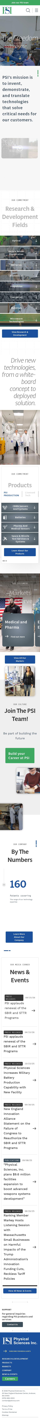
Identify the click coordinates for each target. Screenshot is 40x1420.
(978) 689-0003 (8, 1398)
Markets (6, 1366)
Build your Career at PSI (18, 755)
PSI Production (11, 494)
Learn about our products (20, 552)
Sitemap (5, 1415)
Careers (10, 1379)
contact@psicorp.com (11, 1401)
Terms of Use (7, 1409)
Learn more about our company (19, 937)
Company (7, 1370)
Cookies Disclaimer (9, 1412)
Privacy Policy (7, 1406)
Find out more (18, 636)
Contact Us (12, 1324)
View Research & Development (20, 333)
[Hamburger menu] (36, 10)
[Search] (28, 10)
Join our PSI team (20, 2)
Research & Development (15, 1359)
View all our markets (20, 659)
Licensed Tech (30, 494)
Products (7, 1362)
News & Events (9, 1374)
